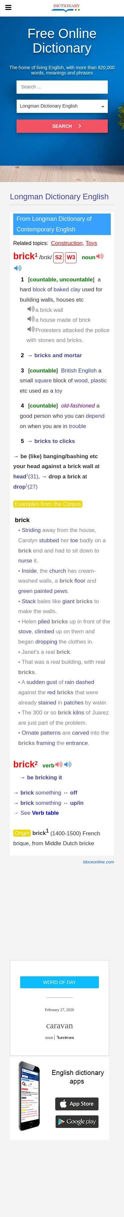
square (43, 380)
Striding (31, 530)
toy (58, 391)
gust (51, 682)
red (51, 692)
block (39, 289)
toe (74, 540)
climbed (44, 631)
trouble (77, 426)
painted (43, 591)
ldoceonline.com (98, 861)
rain (69, 682)
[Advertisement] (59, 917)
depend (95, 416)
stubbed (49, 540)
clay (75, 289)
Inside (29, 571)
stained (47, 703)
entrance (77, 743)
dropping (46, 642)
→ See (36, 813)
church (57, 571)
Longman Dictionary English (59, 196)
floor (79, 581)
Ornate (30, 733)
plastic (99, 380)
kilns (78, 712)
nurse (25, 561)
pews (60, 591)
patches (74, 703)
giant (68, 601)
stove (25, 631)
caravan (59, 1025)
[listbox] (62, 106)
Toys (91, 243)
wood (81, 380)
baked (61, 289)
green (25, 591)
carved (80, 733)
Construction (66, 243)
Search (65, 126)
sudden (35, 682)
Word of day (59, 982)
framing (45, 743)
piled (44, 621)
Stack (29, 601)
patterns (50, 733)
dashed (85, 682)
